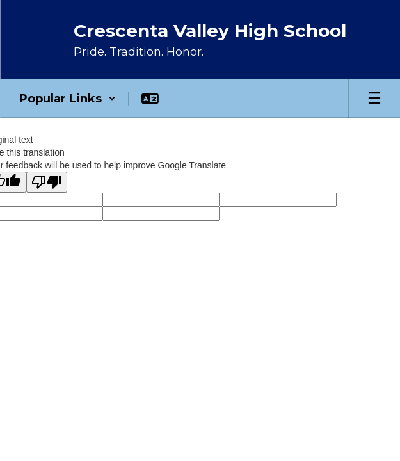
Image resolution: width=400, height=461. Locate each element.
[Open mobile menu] (374, 98)
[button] (67, 98)
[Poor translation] (46, 182)
